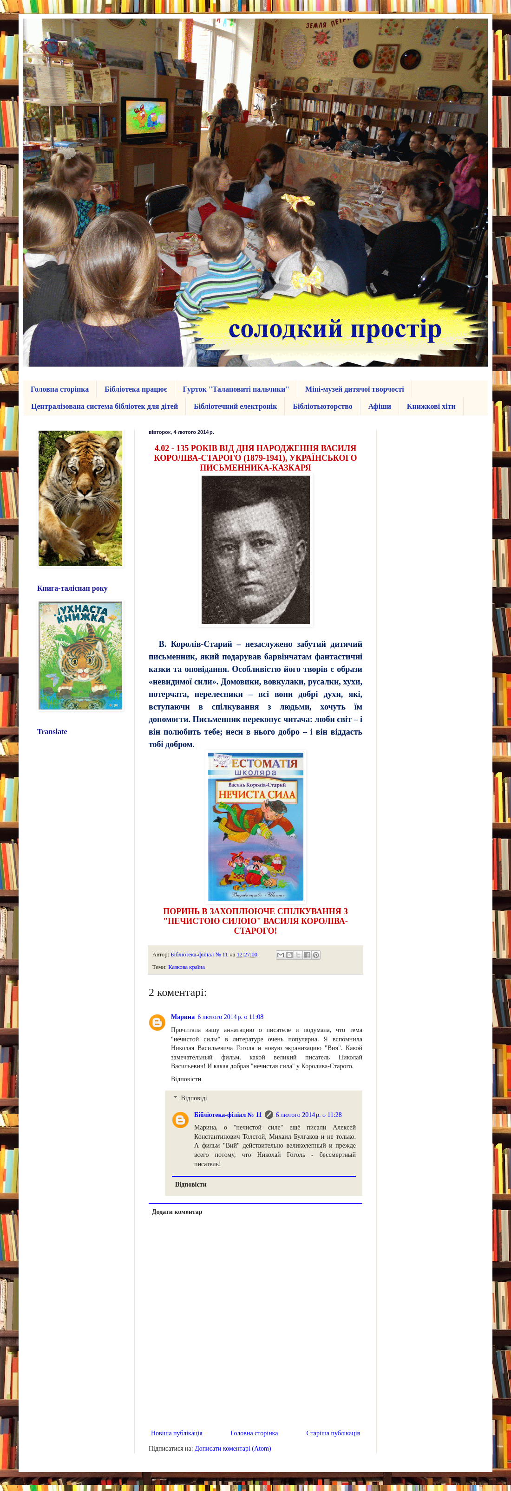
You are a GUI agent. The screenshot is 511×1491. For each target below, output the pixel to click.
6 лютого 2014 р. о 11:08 (230, 1016)
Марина (183, 1016)
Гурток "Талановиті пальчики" (236, 389)
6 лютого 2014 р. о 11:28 (309, 1114)
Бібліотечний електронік (235, 406)
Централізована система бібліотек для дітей (104, 406)
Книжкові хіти (431, 406)
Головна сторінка (60, 389)
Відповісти (186, 1079)
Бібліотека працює (136, 389)
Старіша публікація (333, 1433)
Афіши (379, 406)
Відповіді (194, 1098)
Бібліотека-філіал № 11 (228, 1114)
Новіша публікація (177, 1433)
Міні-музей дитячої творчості (354, 389)
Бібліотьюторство (322, 406)
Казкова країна (186, 967)
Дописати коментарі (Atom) (233, 1448)
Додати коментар (177, 1211)
